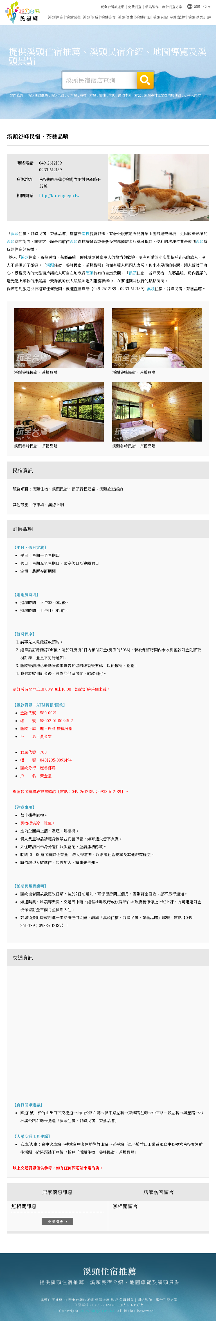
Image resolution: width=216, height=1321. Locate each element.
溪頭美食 (108, 17)
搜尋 (145, 80)
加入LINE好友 (131, 1307)
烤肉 (112, 95)
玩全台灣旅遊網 (112, 6)
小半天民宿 (192, 95)
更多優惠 (58, 1221)
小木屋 (72, 95)
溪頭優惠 (125, 17)
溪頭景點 (160, 17)
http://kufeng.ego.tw (59, 195)
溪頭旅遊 (90, 17)
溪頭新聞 (143, 17)
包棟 (102, 95)
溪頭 (15, 233)
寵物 (83, 95)
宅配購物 (178, 17)
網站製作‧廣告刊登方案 (163, 6)
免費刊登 (134, 6)
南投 (85, 233)
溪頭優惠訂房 (199, 17)
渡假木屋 (125, 95)
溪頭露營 (73, 17)
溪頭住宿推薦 (22, 12)
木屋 (92, 95)
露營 (137, 95)
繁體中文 (198, 6)
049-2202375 (104, 1307)
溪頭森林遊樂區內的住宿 (162, 95)
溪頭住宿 (56, 17)
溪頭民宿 (57, 95)
